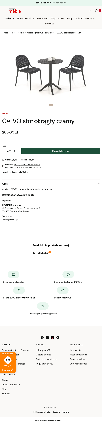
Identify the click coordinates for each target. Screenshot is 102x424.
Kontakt (6, 393)
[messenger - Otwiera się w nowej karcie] (57, 337)
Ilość (4, 146)
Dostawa (56, 412)
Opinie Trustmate (11, 384)
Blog (4, 389)
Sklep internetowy (48, 421)
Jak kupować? (43, 350)
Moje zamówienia (78, 354)
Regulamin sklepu (44, 363)
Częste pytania (43, 354)
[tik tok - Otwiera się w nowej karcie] (52, 337)
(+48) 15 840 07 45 (11, 216)
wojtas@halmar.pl (10, 219)
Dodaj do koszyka (60, 151)
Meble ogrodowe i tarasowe (40, 32)
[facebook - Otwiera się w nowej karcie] (42, 337)
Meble (21, 32)
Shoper (53, 407)
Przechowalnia (77, 359)
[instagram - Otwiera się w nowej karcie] (47, 337)
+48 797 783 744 (60, 3)
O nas (5, 380)
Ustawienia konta (78, 363)
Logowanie (75, 350)
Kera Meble (9, 32)
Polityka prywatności (46, 359)
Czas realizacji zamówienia (15, 350)
